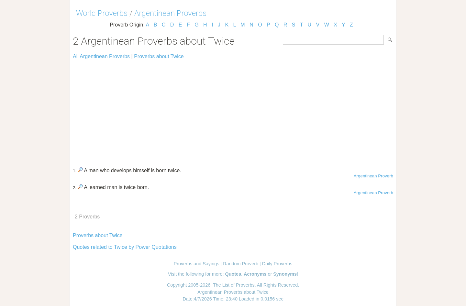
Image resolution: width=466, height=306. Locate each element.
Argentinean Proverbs (170, 13)
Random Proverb (240, 263)
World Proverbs (102, 13)
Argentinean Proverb (373, 176)
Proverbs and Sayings (196, 263)
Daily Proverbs (277, 263)
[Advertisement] (233, 110)
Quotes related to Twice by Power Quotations (125, 247)
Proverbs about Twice (159, 56)
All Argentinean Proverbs (101, 56)
